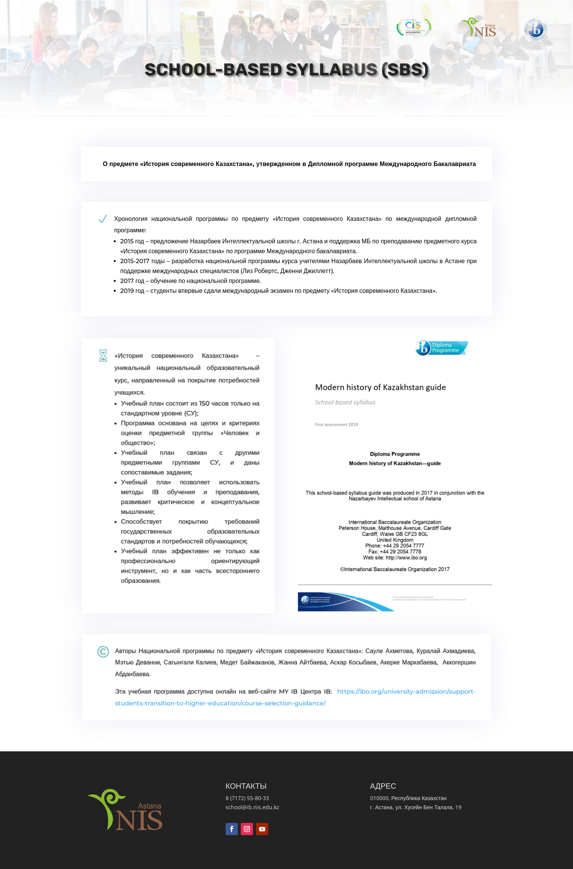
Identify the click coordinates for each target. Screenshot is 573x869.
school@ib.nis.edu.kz (252, 807)
